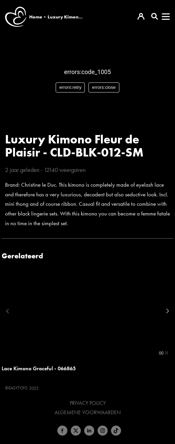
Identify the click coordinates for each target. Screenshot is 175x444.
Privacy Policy (88, 403)
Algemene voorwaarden (88, 412)
